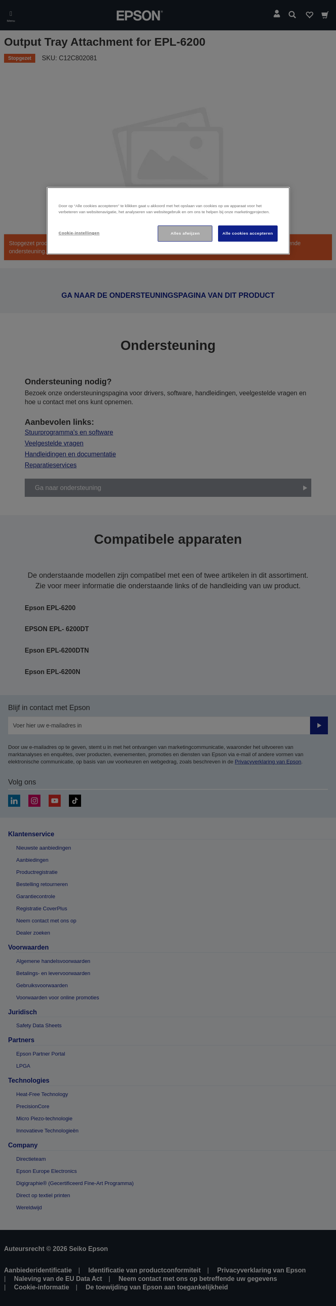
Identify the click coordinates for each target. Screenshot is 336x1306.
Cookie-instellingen (79, 233)
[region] (168, 221)
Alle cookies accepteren (248, 233)
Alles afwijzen (185, 233)
